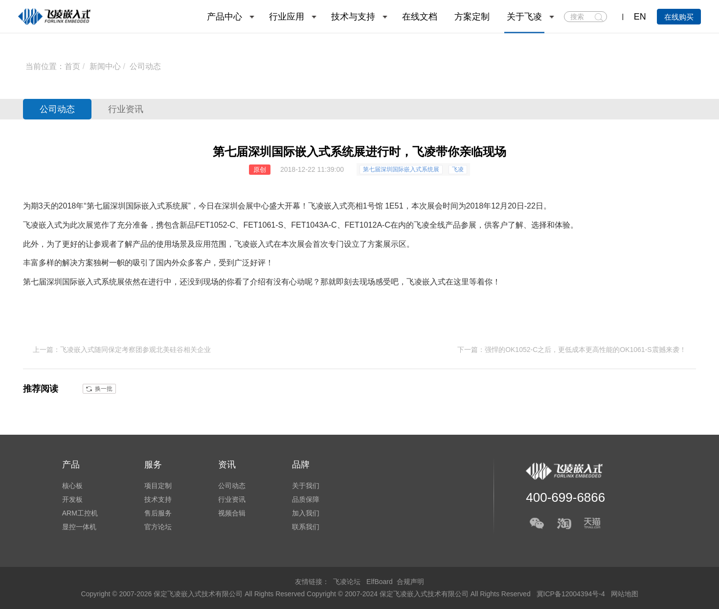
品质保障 (305, 499)
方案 (375, 244)
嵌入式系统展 (101, 282)
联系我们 (305, 527)
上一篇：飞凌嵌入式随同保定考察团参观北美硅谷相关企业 (122, 349)
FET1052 (211, 225)
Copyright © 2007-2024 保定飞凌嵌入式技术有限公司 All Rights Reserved (420, 594)
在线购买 (679, 17)
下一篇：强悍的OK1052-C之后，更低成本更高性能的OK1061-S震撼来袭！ (571, 349)
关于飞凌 (524, 17)
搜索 (599, 17)
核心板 (72, 486)
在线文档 (419, 17)
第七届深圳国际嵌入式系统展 (401, 169)
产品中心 (224, 17)
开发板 (72, 499)
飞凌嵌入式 (327, 206)
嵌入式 (50, 225)
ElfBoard (379, 582)
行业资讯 (125, 109)
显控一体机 (79, 527)
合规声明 (410, 582)
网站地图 (624, 594)
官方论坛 (158, 527)
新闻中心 (105, 66)
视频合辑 (232, 513)
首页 (72, 66)
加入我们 (305, 513)
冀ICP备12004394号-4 (572, 594)
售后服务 (158, 513)
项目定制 (158, 486)
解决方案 (77, 262)
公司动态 (145, 66)
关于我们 (305, 486)
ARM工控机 (80, 513)
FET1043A (309, 225)
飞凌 (458, 169)
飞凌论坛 (346, 582)
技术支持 (158, 499)
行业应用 (286, 17)
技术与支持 (353, 17)
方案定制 (472, 17)
